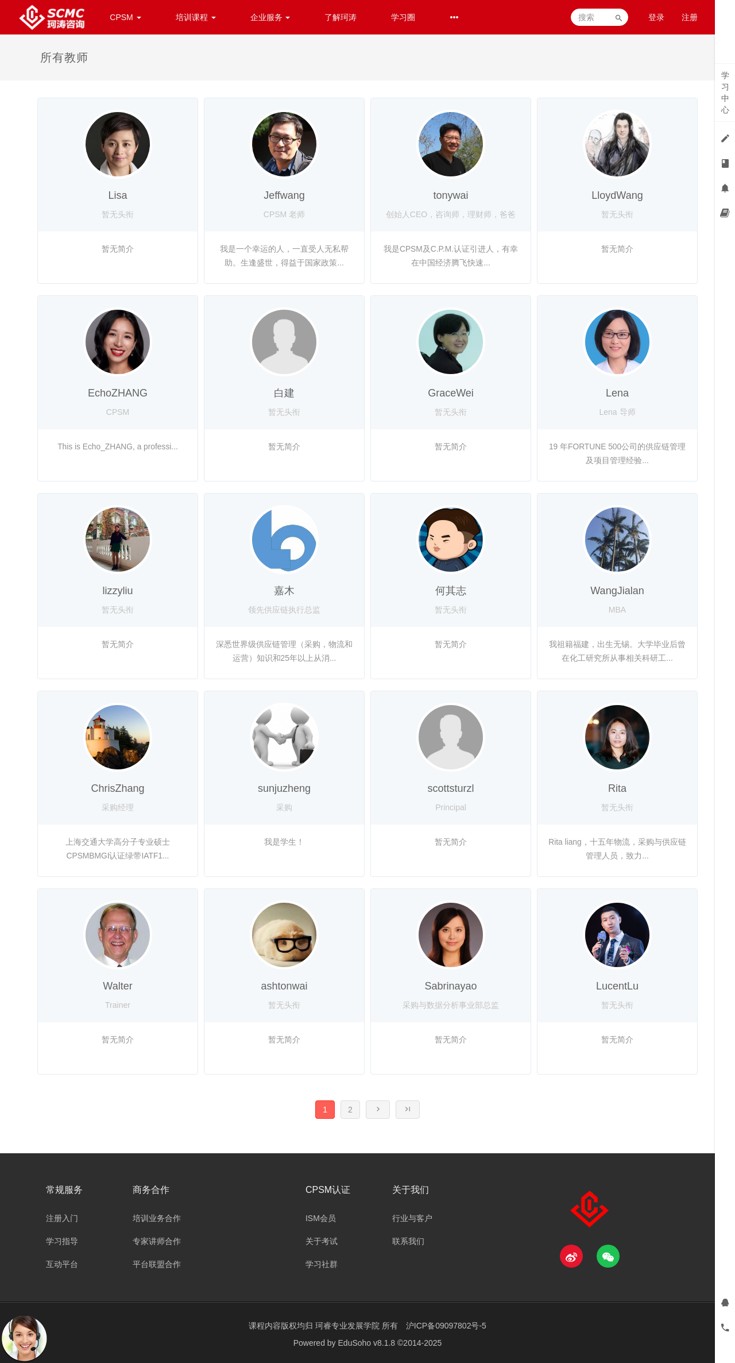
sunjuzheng (284, 788)
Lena (617, 393)
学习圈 (403, 17)
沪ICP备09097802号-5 (446, 1325)
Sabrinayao (450, 986)
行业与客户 (412, 1218)
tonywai (450, 195)
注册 (690, 17)
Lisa (117, 195)
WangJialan (617, 590)
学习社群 (321, 1264)
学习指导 (62, 1241)
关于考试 (321, 1241)
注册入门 (62, 1218)
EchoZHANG (118, 393)
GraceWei (451, 393)
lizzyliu (117, 590)
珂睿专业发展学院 (348, 1325)
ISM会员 (320, 1218)
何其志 (450, 590)
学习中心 (725, 92)
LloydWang (617, 195)
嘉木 (284, 590)
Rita (617, 788)
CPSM (125, 17)
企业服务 (270, 17)
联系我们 (408, 1241)
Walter (117, 986)
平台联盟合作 (157, 1264)
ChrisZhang (117, 788)
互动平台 (62, 1264)
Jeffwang (284, 195)
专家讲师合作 (157, 1241)
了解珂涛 (340, 17)
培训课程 (196, 17)
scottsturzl (450, 788)
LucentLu (617, 986)
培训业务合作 (157, 1218)
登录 (656, 17)
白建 (284, 393)
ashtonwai (284, 986)
